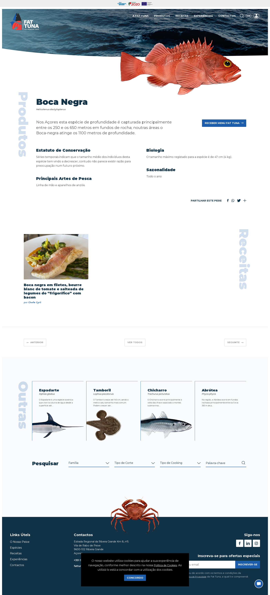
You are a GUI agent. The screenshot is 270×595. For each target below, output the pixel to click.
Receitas (181, 17)
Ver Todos (134, 345)
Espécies (16, 555)
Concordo (135, 577)
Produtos (162, 17)
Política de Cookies (165, 565)
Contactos (227, 17)
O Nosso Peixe (19, 549)
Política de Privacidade (197, 583)
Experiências (203, 17)
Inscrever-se (247, 571)
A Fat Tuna (141, 17)
